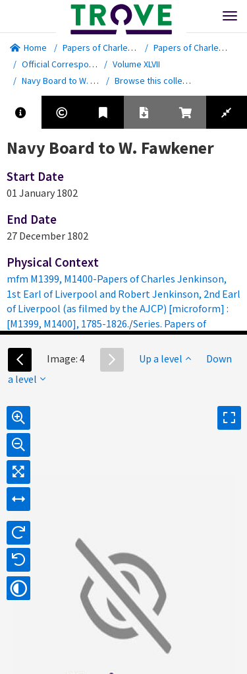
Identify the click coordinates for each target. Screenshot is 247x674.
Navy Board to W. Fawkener (75, 80)
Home (28, 47)
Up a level (165, 358)
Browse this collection (163, 80)
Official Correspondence (70, 64)
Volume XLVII (136, 64)
